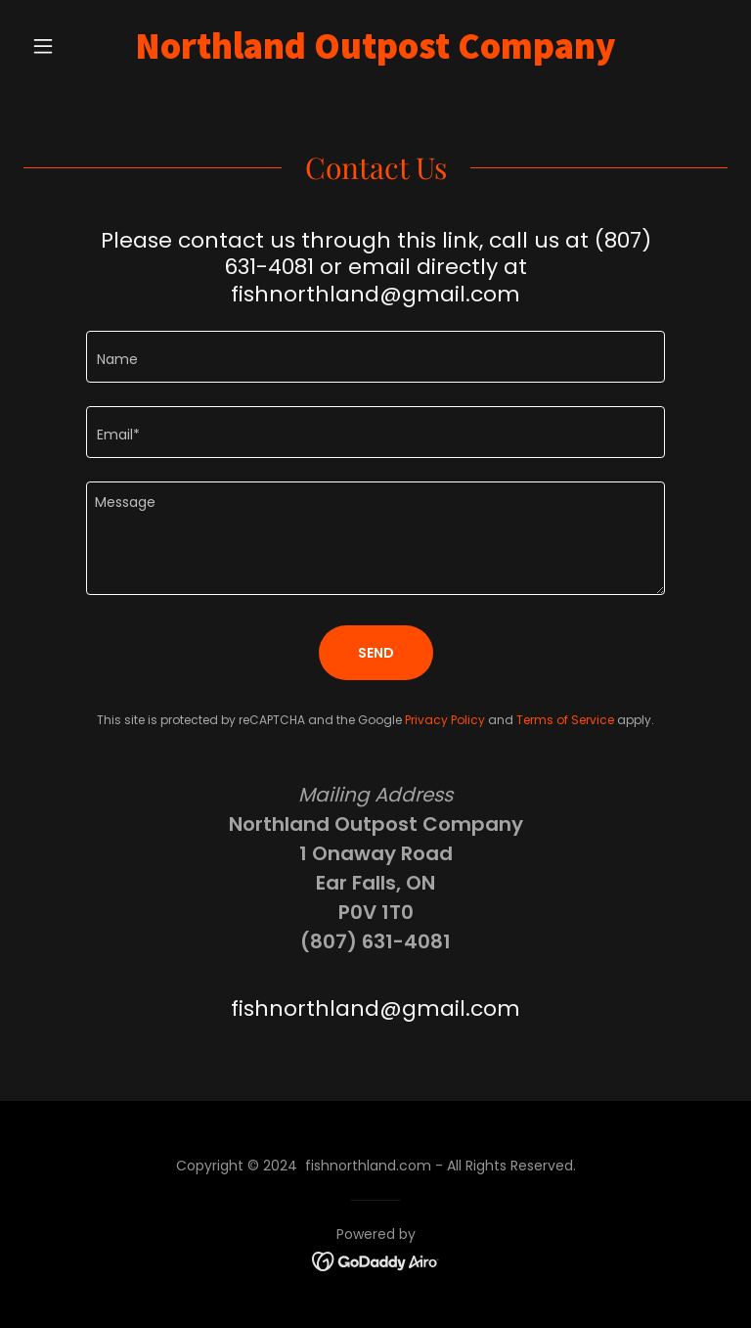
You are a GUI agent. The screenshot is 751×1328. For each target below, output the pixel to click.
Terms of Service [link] (565, 719)
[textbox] (375, 357)
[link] (375, 53)
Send (376, 653)
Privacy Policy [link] (445, 719)
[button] (76, 46)
